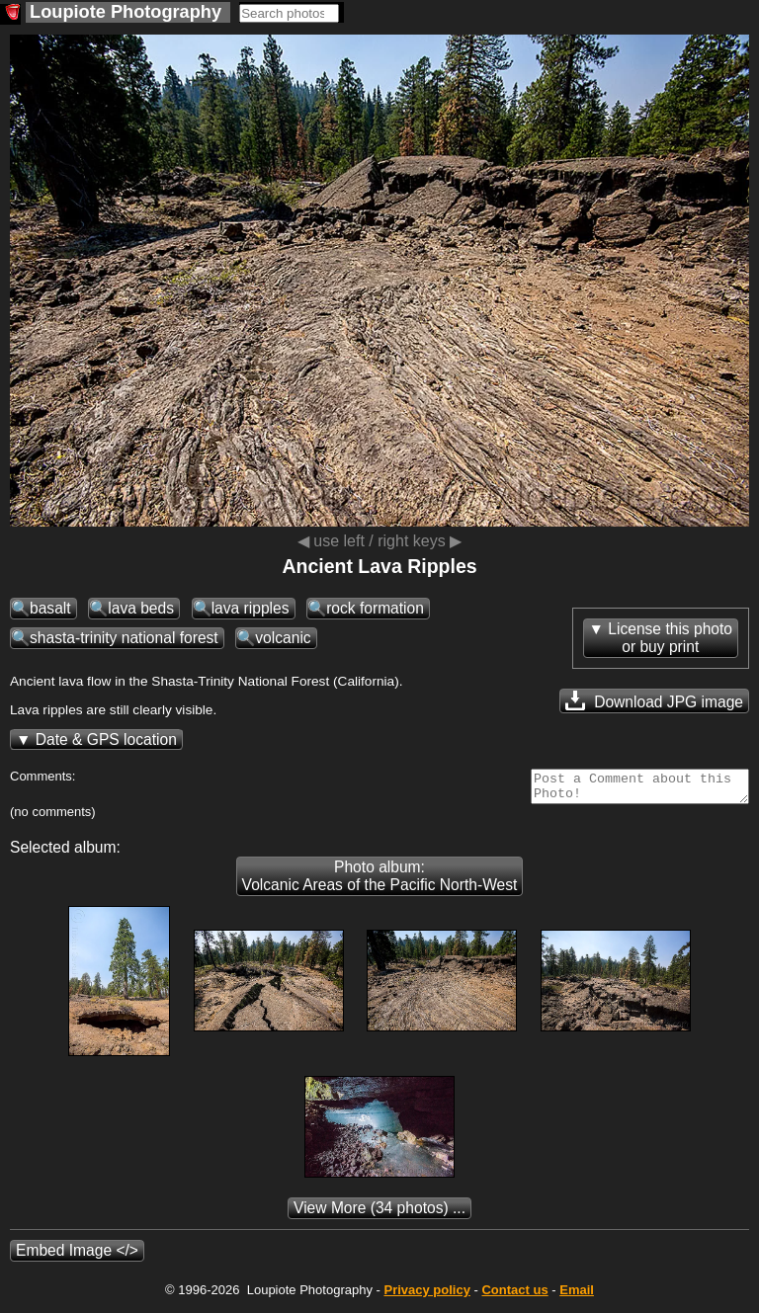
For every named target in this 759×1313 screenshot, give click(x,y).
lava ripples (250, 608)
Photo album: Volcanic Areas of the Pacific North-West (380, 881)
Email (576, 1295)
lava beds (141, 608)
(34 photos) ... (379, 1213)
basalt (50, 608)
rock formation (375, 608)
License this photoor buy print (670, 637)
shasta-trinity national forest (124, 637)
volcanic (282, 637)
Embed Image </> (77, 1256)
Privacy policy (426, 1295)
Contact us (514, 1295)
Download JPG (654, 700)
